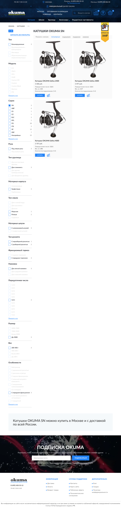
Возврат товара (52, 490)
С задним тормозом (19, 255)
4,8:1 (13, 297)
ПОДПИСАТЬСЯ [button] (81, 458)
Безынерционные (18, 44)
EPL (13, 120)
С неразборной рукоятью (21, 241)
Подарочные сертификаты (82, 20)
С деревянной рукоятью (20, 370)
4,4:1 (13, 291)
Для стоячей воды (18, 202)
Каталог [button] (40, 11)
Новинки (47, 14)
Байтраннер (16, 367)
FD (13, 123)
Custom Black (16, 86)
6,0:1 (13, 309)
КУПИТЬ (40, 95)
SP (12, 129)
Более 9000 (16, 334)
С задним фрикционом (20, 376)
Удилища (51, 20)
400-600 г (15, 351)
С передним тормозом (20, 258)
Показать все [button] (13, 95)
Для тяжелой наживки (20, 274)
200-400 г (15, 348)
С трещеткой (16, 401)
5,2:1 (13, 303)
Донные (14, 208)
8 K (13, 68)
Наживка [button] (12, 264)
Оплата (50, 487)
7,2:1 (13, 315)
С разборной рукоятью (20, 244)
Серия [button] (11, 101)
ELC (13, 117)
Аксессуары (63, 20)
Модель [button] (12, 64)
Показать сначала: (42, 37)
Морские (15, 211)
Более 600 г (16, 354)
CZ (12, 114)
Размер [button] (11, 324)
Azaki (14, 77)
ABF (13, 108)
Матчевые (15, 52)
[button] (74, 3)
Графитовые (16, 189)
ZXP (13, 132)
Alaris (14, 71)
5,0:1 (13, 300)
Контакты (58, 14)
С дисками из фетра (19, 373)
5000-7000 (15, 328)
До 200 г (15, 357)
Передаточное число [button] (18, 281)
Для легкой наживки (19, 268)
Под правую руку (18, 152)
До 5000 (15, 337)
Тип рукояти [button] (14, 237)
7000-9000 (15, 331)
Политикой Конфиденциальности (60, 463)
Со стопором (16, 390)
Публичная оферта (77, 490)
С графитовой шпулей (19, 231)
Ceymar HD (16, 80)
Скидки (96, 487)
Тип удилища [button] (14, 158)
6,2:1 (13, 312)
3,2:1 (13, 288)
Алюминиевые (17, 186)
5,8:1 (13, 306)
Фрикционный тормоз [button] (18, 250)
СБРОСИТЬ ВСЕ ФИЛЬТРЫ (20, 35)
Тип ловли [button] (13, 198)
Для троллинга (17, 205)
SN (13, 105)
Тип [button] (10, 40)
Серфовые (15, 217)
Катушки (31, 20)
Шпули (41, 20)
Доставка (50, 483)
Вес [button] (10, 343)
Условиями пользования (80, 463)
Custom (14, 83)
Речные (14, 214)
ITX (13, 92)
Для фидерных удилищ (20, 175)
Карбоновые (16, 192)
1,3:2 (13, 285)
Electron (14, 89)
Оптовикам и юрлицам (57, 11)
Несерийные (16, 135)
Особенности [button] (14, 363)
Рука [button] (10, 144)
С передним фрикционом (21, 393)
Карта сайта (74, 487)
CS (12, 111)
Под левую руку (17, 149)
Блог (95, 483)
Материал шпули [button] (16, 223)
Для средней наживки (19, 271)
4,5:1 (13, 294)
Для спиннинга (17, 167)
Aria (13, 74)
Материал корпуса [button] (17, 182)
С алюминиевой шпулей (20, 228)
